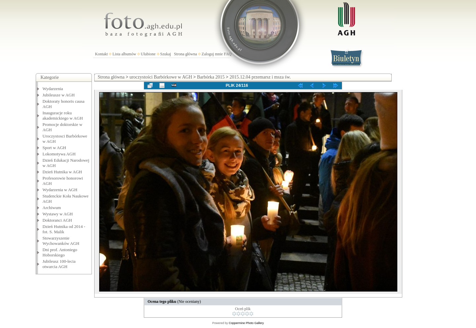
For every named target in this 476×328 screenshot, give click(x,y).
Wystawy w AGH (58, 213)
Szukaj (165, 54)
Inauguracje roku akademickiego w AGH (63, 115)
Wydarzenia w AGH (60, 189)
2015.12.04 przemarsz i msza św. (260, 77)
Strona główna (185, 54)
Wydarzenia (53, 88)
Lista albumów (124, 54)
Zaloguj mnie (212, 54)
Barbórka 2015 (211, 77)
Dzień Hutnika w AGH (62, 171)
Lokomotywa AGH (59, 153)
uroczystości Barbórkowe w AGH (161, 77)
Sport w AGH (54, 147)
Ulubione (148, 54)
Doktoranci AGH (57, 220)
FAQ (227, 54)
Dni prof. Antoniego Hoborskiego (60, 252)
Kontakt (101, 54)
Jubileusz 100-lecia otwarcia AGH (59, 264)
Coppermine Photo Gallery (246, 323)
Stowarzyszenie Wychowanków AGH (61, 241)
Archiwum (52, 207)
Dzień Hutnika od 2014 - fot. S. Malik (64, 229)
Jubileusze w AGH (59, 94)
